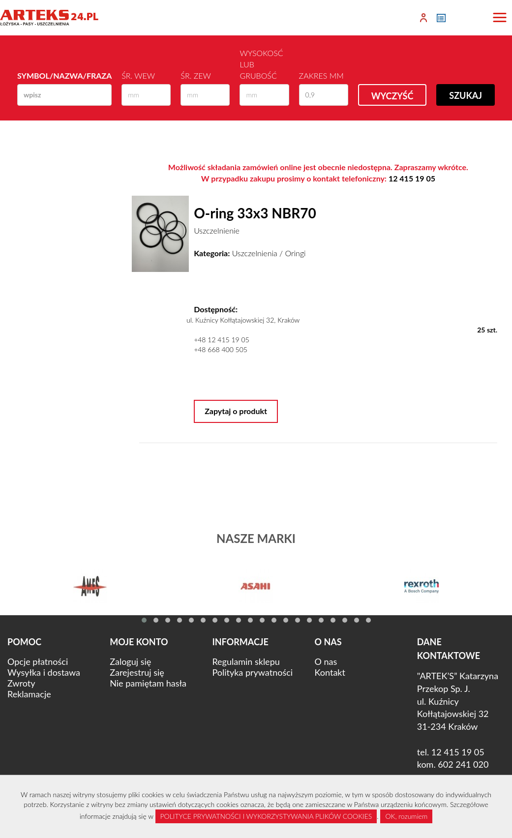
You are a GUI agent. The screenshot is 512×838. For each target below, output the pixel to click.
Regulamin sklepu (245, 661)
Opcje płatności (37, 661)
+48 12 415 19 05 (221, 339)
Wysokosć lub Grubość (261, 64)
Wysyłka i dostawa (43, 672)
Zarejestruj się (137, 672)
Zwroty (21, 683)
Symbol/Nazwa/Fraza (64, 75)
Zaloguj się (130, 661)
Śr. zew (196, 75)
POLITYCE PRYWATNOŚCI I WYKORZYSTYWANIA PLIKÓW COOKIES (266, 816)
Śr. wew (138, 75)
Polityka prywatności (252, 672)
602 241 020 (463, 764)
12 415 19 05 (412, 178)
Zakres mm (321, 75)
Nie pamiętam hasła (148, 683)
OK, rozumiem (406, 816)
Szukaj (465, 95)
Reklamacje (29, 693)
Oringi (295, 253)
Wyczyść (392, 95)
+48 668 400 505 (220, 349)
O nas (326, 661)
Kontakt (330, 672)
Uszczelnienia (254, 253)
